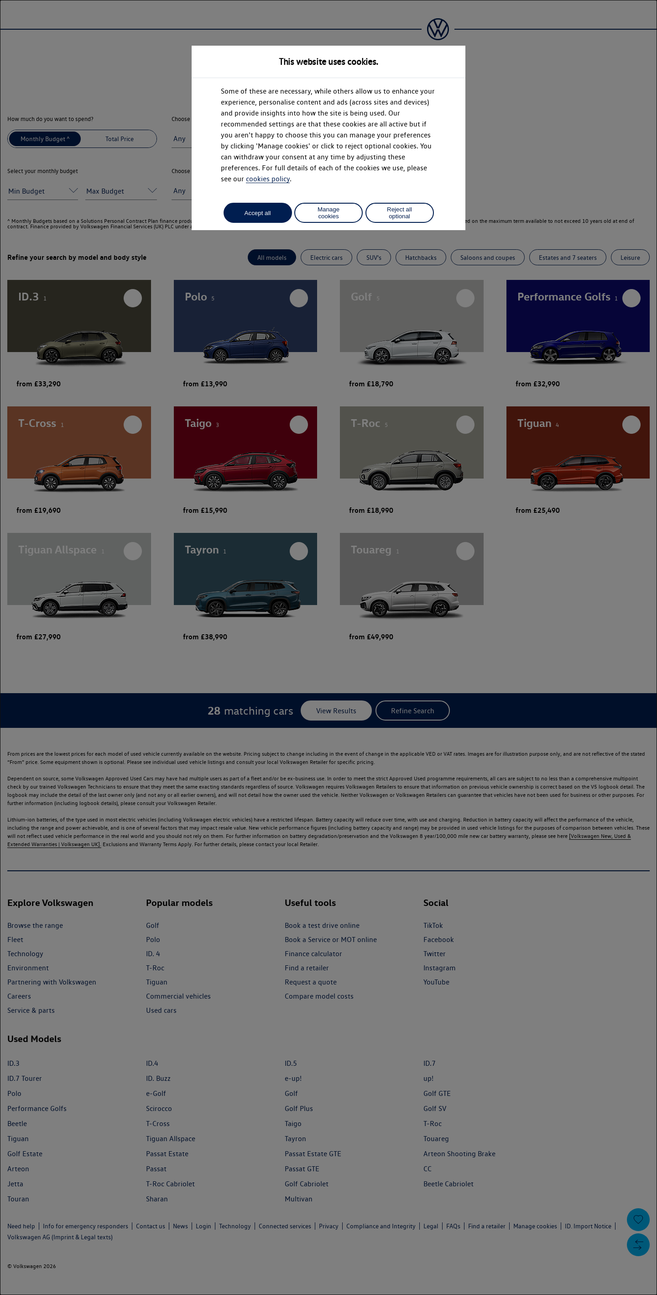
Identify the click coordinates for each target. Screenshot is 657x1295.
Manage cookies (328, 213)
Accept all (258, 213)
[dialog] (328, 647)
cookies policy (268, 178)
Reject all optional (399, 213)
